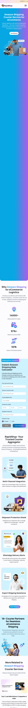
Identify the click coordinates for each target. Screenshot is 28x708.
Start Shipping (14, 656)
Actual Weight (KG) (7, 447)
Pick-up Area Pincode (7, 433)
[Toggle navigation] (26, 5)
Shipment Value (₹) (7, 461)
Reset (6, 475)
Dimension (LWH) (6, 454)
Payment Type (5, 468)
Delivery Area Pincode (8, 440)
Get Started (14, 33)
